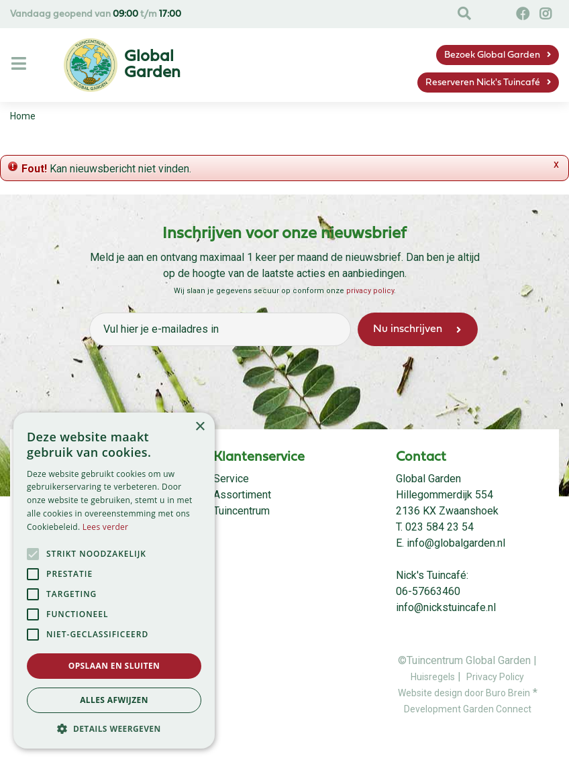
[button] (114, 728)
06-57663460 (428, 591)
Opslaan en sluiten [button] (114, 665)
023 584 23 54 (439, 527)
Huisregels (433, 676)
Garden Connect (497, 709)
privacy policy (370, 290)
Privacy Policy (495, 676)
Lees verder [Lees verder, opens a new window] (106, 527)
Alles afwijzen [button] (114, 700)
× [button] (200, 427)
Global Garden (428, 478)
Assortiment (242, 494)
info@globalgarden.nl (456, 543)
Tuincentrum (241, 510)
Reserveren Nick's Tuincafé (482, 82)
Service (231, 478)
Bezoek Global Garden (492, 55)
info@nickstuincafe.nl (446, 607)
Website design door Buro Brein (464, 693)
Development (433, 709)
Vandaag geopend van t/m (95, 14)
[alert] (114, 581)
